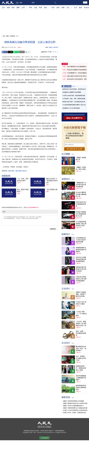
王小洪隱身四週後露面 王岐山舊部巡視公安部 (81, 223)
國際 (18, 7)
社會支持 (55, 47)
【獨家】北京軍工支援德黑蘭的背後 (72, 405)
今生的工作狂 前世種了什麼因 (81, 303)
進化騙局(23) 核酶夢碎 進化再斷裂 (71, 92)
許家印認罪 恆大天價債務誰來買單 (81, 204)
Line (16, 52)
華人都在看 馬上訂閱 (74, 149)
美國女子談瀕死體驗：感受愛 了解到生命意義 (81, 294)
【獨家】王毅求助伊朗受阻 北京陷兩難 (73, 401)
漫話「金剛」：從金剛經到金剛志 (81, 333)
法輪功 (50, 47)
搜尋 (55, 2)
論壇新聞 (12, 36)
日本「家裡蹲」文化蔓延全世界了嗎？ (81, 358)
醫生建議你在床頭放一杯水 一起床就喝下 (81, 348)
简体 (45, 52)
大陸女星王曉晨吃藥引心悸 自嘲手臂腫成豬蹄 (81, 279)
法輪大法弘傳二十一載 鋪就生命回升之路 (52, 180)
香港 (13, 7)
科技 (53, 7)
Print (27, 52)
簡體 (21, 2)
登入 (85, 2)
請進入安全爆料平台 (74, 118)
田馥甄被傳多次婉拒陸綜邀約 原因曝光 (81, 249)
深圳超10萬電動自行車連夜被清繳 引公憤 (81, 214)
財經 (58, 7)
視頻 (45, 7)
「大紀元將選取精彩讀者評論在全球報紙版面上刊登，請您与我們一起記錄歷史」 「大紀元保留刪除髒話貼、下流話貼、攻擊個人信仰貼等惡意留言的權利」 (30, 220)
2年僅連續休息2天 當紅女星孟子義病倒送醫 (81, 240)
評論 (35, 7)
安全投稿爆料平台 (33, 207)
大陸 (3, 7)
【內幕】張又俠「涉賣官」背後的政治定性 (74, 412)
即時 (30, 7)
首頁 (4, 36)
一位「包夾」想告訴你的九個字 (23, 179)
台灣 (23, 7)
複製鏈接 (22, 52)
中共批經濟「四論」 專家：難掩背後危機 (73, 98)
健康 (80, 7)
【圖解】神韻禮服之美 (81, 158)
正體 (17, 2)
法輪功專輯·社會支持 (21, 171)
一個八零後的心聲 (51, 189)
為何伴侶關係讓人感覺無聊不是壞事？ (81, 378)
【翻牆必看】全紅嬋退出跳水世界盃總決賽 (81, 184)
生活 (75, 7)
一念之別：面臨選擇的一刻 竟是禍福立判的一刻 (81, 323)
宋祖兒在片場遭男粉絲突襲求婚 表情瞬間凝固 (81, 259)
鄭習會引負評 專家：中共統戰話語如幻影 (73, 101)
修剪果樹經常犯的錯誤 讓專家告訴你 (81, 387)
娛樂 (63, 7)
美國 (8, 7)
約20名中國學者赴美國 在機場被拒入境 (81, 194)
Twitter (10, 52)
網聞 (7, 36)
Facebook (4, 52)
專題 (40, 7)
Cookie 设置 (44, 438)
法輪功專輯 (11, 171)
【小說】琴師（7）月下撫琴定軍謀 (81, 313)
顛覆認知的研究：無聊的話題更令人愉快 (81, 368)
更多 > (73, 86)
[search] (43, 2)
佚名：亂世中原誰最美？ (23, 190)
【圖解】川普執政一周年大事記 (81, 168)
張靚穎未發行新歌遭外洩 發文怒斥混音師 (81, 269)
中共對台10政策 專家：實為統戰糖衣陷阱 (73, 95)
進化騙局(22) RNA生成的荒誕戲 (71, 108)
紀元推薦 (68, 86)
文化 (67, 7)
